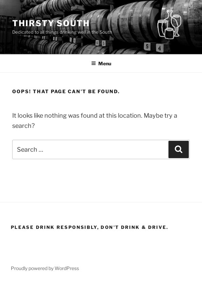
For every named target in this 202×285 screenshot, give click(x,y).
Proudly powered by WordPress (45, 268)
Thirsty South (51, 23)
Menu (101, 63)
